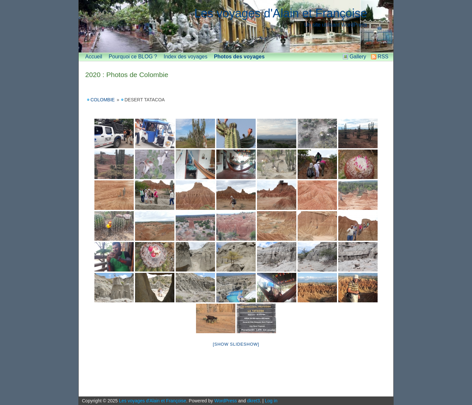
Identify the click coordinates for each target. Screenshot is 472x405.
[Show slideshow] (236, 344)
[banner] (236, 26)
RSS (383, 56)
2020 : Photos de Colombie (126, 74)
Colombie (102, 99)
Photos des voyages (239, 56)
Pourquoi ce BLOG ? (133, 56)
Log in (271, 400)
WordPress (225, 400)
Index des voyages (185, 56)
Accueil (93, 56)
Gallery (357, 56)
